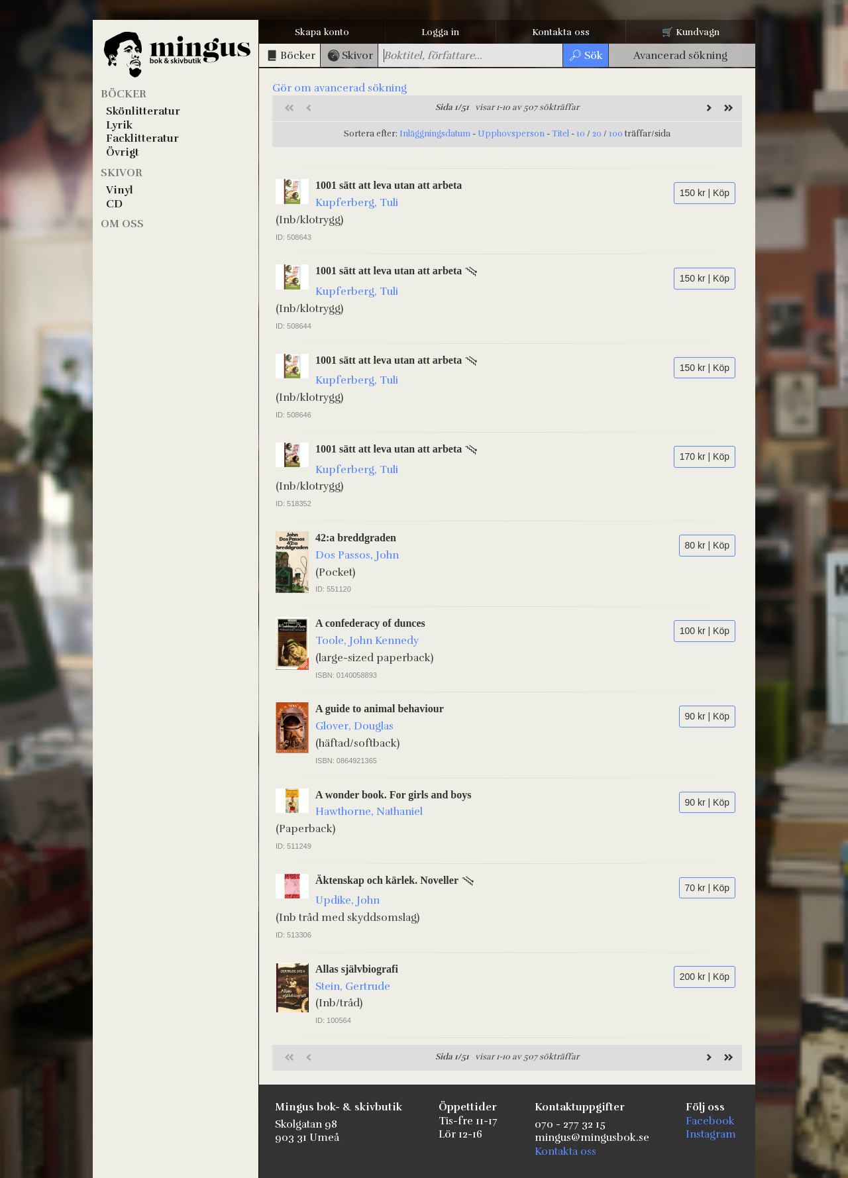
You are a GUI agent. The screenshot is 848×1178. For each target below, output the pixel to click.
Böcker (123, 94)
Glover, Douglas (354, 726)
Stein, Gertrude (352, 986)
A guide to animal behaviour (379, 708)
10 (580, 134)
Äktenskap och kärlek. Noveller (386, 880)
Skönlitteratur (143, 111)
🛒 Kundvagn (690, 32)
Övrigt (122, 152)
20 (597, 134)
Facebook (710, 1121)
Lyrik (119, 125)
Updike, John (347, 900)
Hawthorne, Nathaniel (369, 811)
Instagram (711, 1134)
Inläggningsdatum (434, 134)
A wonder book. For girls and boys (393, 794)
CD (114, 204)
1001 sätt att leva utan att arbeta (388, 185)
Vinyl (119, 190)
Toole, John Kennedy (367, 640)
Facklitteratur (142, 138)
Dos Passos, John (357, 555)
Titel (560, 134)
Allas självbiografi (356, 969)
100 (616, 134)
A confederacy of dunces (370, 623)
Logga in (440, 32)
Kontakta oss (561, 32)
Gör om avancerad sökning (339, 88)
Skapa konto (322, 32)
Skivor (121, 173)
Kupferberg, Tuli (356, 202)
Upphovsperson (511, 134)
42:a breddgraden (355, 537)
